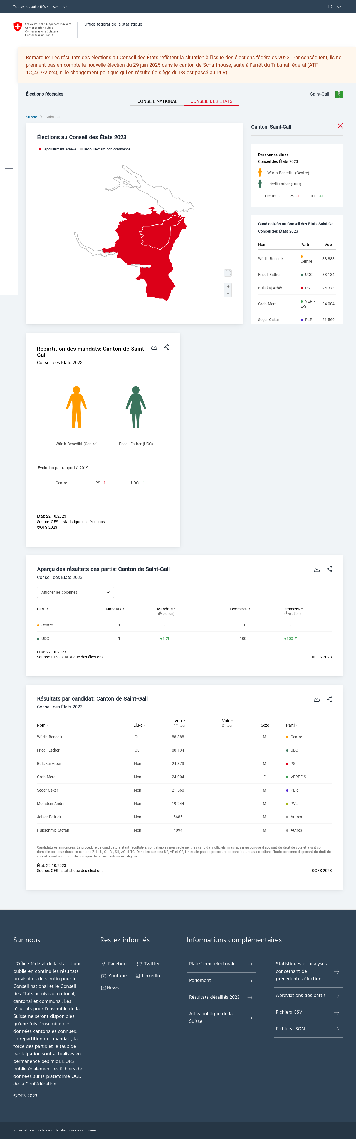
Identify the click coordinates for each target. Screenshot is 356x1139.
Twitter (148, 964)
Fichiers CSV (308, 1012)
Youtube (113, 976)
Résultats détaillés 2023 (221, 997)
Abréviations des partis (308, 996)
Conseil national (157, 101)
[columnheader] (61, 611)
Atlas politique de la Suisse (221, 1018)
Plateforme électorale (221, 964)
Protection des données (76, 1130)
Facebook (114, 964)
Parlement (221, 981)
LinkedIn (147, 976)
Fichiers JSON (308, 1029)
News (109, 988)
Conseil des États (212, 101)
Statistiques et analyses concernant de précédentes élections (308, 971)
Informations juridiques (32, 1130)
